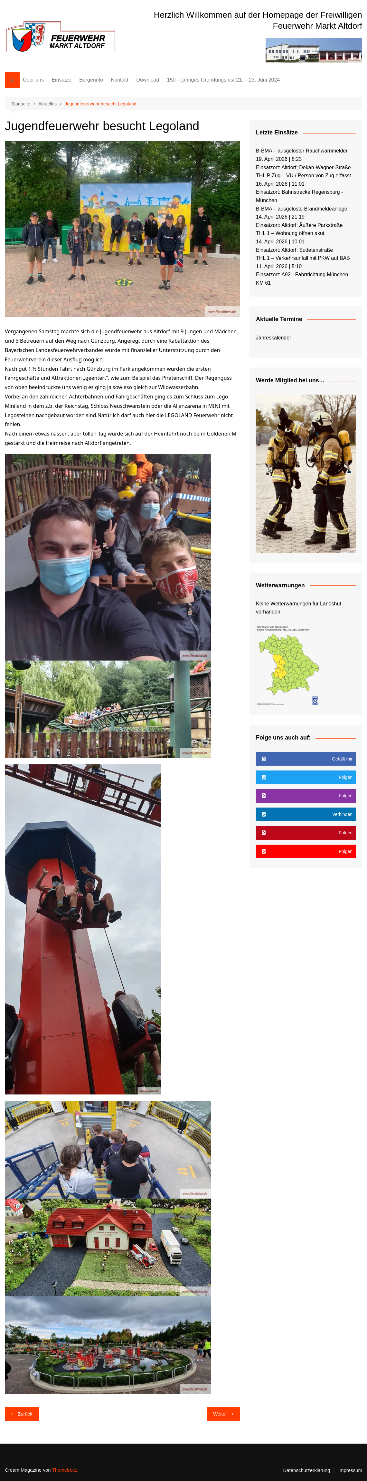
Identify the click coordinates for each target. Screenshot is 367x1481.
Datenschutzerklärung (306, 1470)
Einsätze (61, 80)
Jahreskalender (273, 337)
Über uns (33, 80)
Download (147, 80)
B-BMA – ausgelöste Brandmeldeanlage (301, 208)
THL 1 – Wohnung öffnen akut (290, 233)
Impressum (350, 1470)
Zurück (25, 1414)
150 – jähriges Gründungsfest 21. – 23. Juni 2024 (223, 80)
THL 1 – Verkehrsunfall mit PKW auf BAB (303, 258)
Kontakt (119, 80)
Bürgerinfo (91, 80)
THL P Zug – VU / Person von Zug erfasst (303, 175)
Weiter (220, 1414)
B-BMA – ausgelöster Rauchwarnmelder (302, 150)
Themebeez (64, 1470)
